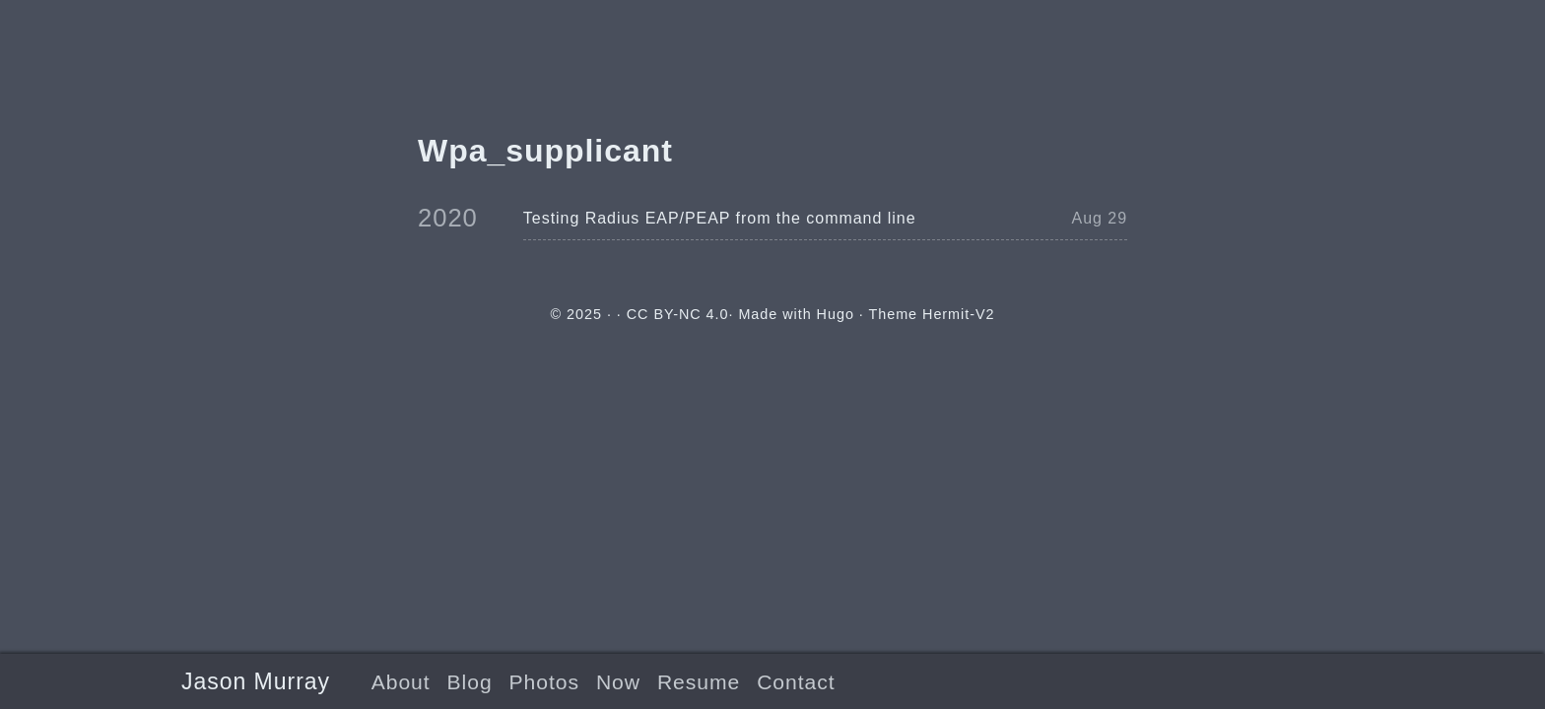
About (401, 682)
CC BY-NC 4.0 (678, 314)
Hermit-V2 (958, 314)
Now (618, 682)
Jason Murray (255, 681)
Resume (698, 682)
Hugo (835, 314)
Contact (796, 682)
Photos (544, 682)
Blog (470, 682)
